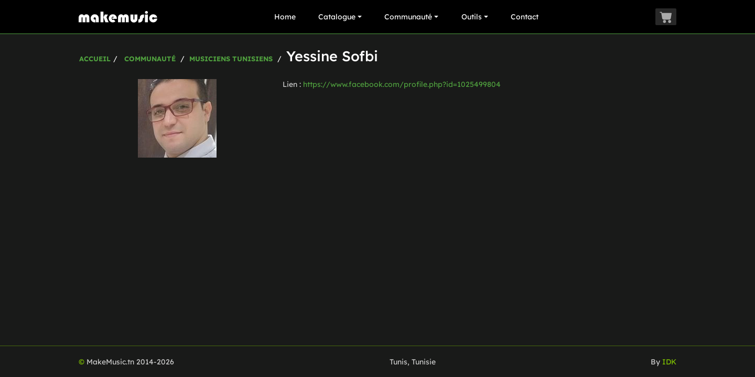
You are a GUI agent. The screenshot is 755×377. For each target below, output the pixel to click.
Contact (524, 16)
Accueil (95, 58)
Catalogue (340, 16)
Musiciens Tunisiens (231, 58)
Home (285, 16)
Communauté (411, 16)
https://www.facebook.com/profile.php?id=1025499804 (402, 84)
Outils (474, 16)
